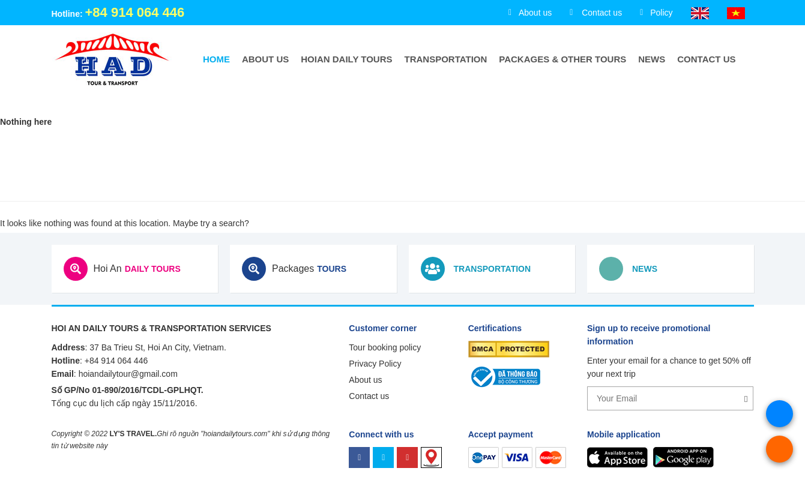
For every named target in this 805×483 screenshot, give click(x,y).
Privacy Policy (375, 363)
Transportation (446, 59)
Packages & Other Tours (562, 59)
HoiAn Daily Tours (346, 59)
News (651, 59)
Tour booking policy (385, 347)
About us (265, 59)
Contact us (706, 59)
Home (216, 59)
